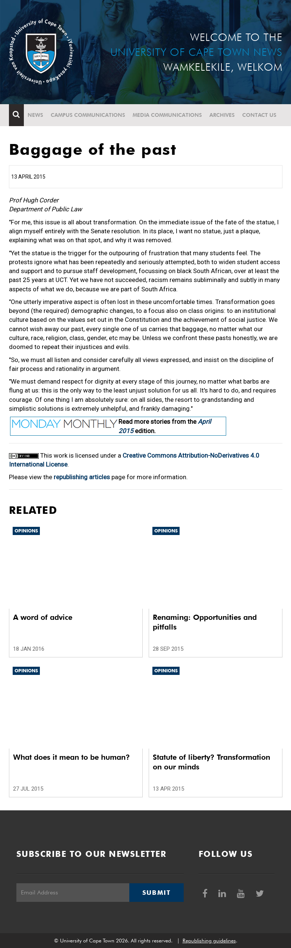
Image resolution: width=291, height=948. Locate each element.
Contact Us (259, 115)
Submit (156, 892)
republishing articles (82, 477)
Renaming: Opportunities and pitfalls (205, 622)
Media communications (167, 115)
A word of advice (42, 617)
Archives (222, 115)
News (35, 115)
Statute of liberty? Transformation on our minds (211, 762)
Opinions (26, 531)
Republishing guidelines (209, 941)
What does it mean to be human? (71, 757)
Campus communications (88, 115)
